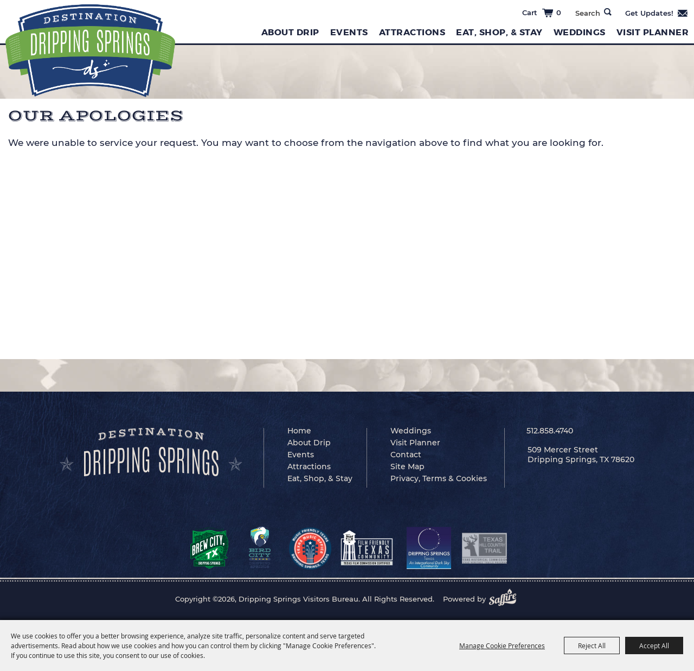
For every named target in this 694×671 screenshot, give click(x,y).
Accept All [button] (654, 645)
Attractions (412, 32)
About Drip (290, 32)
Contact (405, 454)
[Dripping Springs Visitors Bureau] (90, 51)
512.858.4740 (549, 431)
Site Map (407, 466)
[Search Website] (587, 13)
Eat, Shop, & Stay (499, 32)
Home (299, 431)
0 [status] (558, 12)
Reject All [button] (592, 645)
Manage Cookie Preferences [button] (502, 645)
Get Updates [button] (657, 13)
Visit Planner (652, 32)
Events (349, 32)
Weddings (580, 32)
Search (608, 12)
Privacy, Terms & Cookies (438, 478)
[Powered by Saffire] (505, 599)
